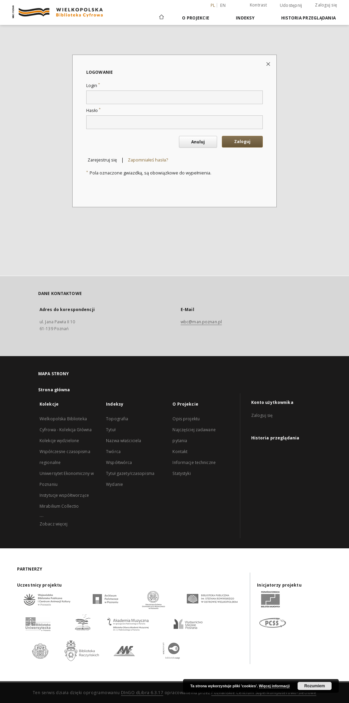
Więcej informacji (274, 686)
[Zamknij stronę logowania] (268, 63)
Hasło (93, 110)
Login (93, 85)
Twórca (113, 451)
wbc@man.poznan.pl (201, 322)
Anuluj (198, 142)
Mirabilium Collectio (59, 506)
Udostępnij (291, 5)
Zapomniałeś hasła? (148, 160)
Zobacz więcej (54, 524)
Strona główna (54, 390)
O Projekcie (195, 18)
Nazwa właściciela (123, 441)
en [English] (223, 5)
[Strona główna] (161, 17)
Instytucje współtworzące (64, 495)
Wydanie (114, 484)
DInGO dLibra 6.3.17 (142, 692)
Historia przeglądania (308, 18)
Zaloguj (242, 141)
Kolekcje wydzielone (59, 441)
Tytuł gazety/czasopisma (130, 473)
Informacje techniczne (194, 462)
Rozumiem (314, 686)
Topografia (117, 419)
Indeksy (245, 18)
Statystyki (181, 473)
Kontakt (179, 451)
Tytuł (111, 430)
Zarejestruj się (102, 160)
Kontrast (258, 5)
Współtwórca (119, 462)
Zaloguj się (326, 5)
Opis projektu (186, 419)
